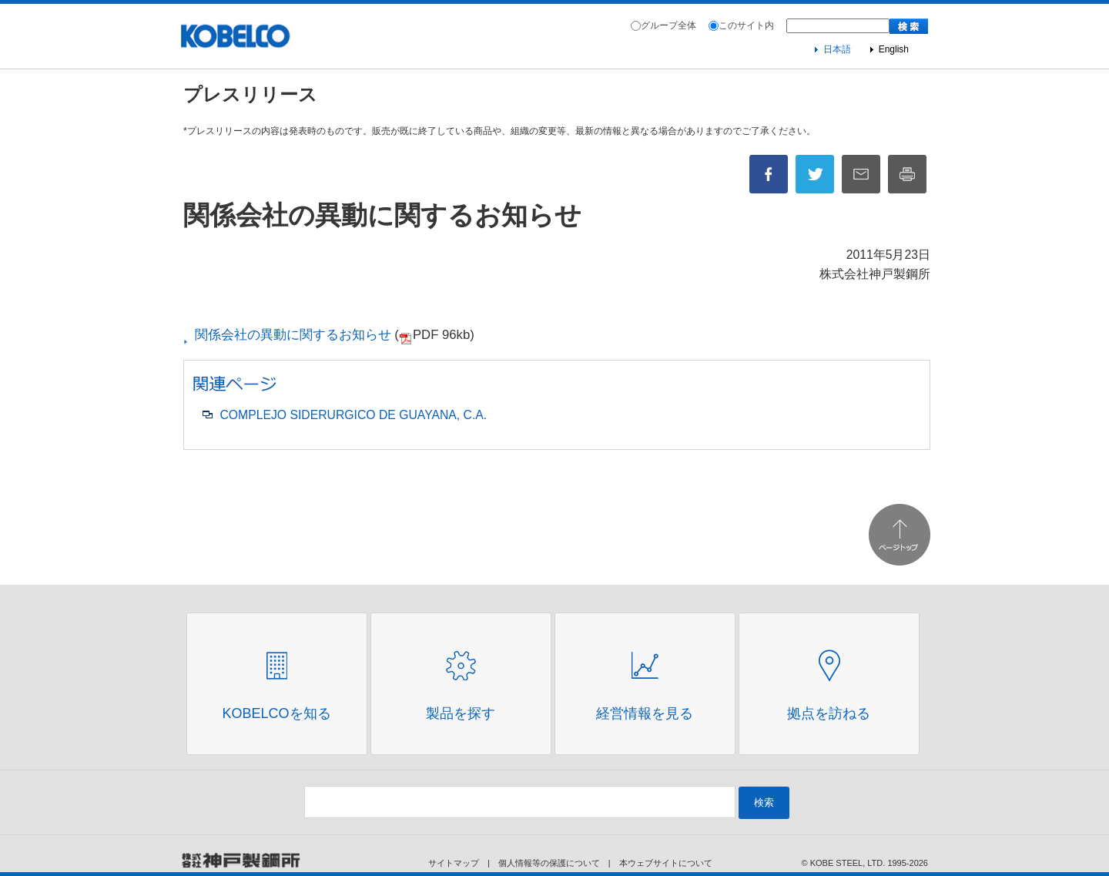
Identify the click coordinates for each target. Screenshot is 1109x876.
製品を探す (460, 713)
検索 (764, 802)
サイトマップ (453, 863)
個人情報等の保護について (549, 863)
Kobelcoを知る (276, 713)
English (894, 49)
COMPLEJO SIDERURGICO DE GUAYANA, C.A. (353, 414)
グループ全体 (668, 25)
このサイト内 (746, 25)
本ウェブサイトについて (665, 863)
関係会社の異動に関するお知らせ (288, 334)
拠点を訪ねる (828, 713)
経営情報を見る (644, 713)
